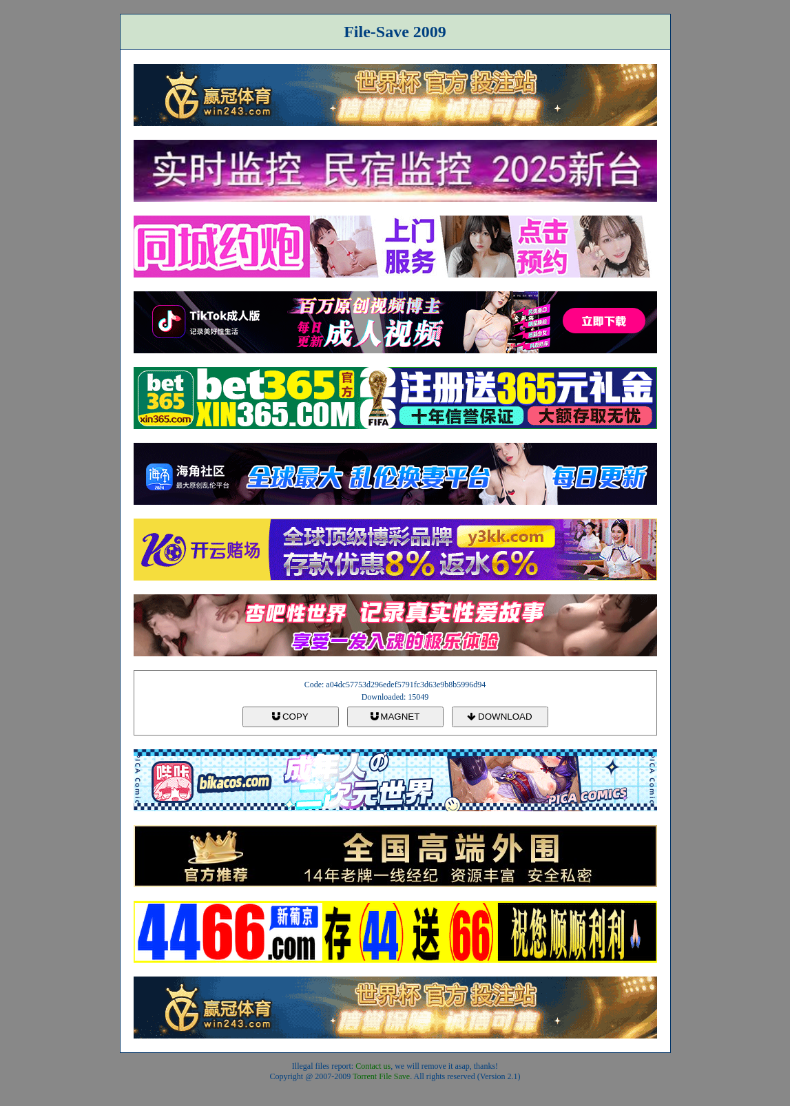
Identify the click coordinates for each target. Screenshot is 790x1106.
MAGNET (395, 716)
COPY (290, 716)
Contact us (373, 1066)
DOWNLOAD (499, 716)
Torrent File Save (381, 1076)
